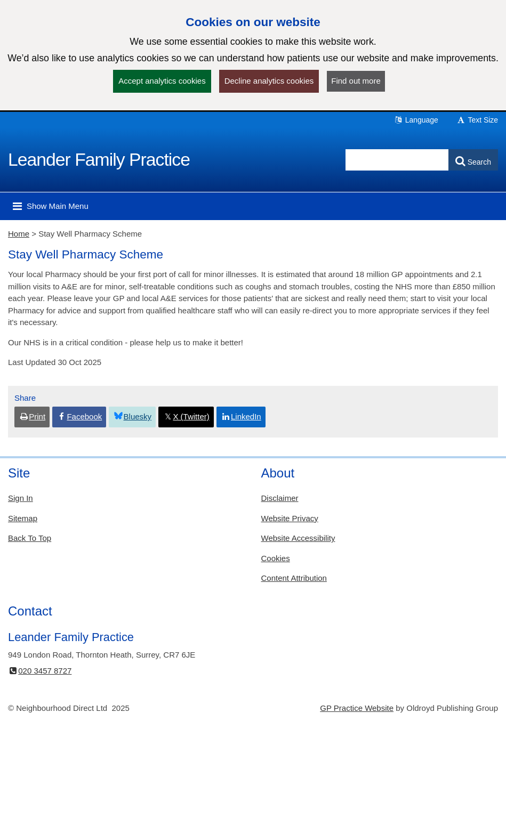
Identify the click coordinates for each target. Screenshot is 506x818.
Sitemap (22, 518)
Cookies (275, 558)
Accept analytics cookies (161, 80)
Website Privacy (289, 518)
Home (18, 233)
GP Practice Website (356, 707)
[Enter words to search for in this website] (397, 160)
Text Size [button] (477, 120)
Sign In (20, 498)
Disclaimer (280, 498)
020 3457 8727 (39, 670)
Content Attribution (294, 577)
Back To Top (29, 537)
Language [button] (415, 120)
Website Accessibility (298, 537)
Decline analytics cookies (269, 80)
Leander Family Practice (99, 159)
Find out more (356, 80)
